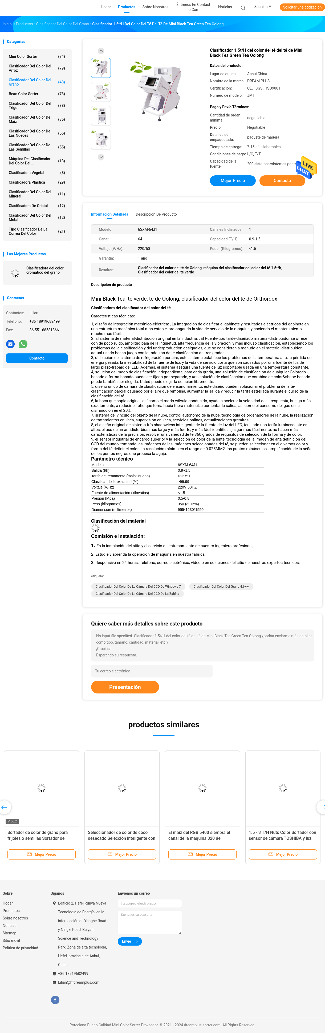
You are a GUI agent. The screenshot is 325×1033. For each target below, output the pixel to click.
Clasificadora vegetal (37, 172)
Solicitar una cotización (302, 7)
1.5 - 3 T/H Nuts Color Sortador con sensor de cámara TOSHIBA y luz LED (282, 838)
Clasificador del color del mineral (37, 194)
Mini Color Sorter (37, 56)
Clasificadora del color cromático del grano (45, 270)
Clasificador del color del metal (37, 217)
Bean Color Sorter (37, 93)
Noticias (10, 925)
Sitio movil (11, 940)
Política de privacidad (20, 948)
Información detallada (109, 214)
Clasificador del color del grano (37, 82)
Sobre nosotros (15, 918)
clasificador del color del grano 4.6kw (221, 586)
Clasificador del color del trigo (37, 105)
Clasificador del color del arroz (37, 68)
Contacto (36, 358)
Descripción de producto (156, 214)
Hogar (8, 903)
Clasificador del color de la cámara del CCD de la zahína (137, 594)
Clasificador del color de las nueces (37, 133)
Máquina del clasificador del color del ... (37, 161)
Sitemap (9, 933)
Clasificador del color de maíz (37, 119)
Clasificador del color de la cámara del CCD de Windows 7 (138, 586)
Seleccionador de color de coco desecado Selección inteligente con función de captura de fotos (121, 838)
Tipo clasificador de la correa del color (37, 231)
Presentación (125, 687)
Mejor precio (233, 180)
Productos (11, 911)
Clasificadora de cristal (37, 205)
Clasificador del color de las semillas (37, 147)
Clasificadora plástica (37, 182)
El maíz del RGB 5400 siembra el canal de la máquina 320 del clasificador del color (199, 838)
